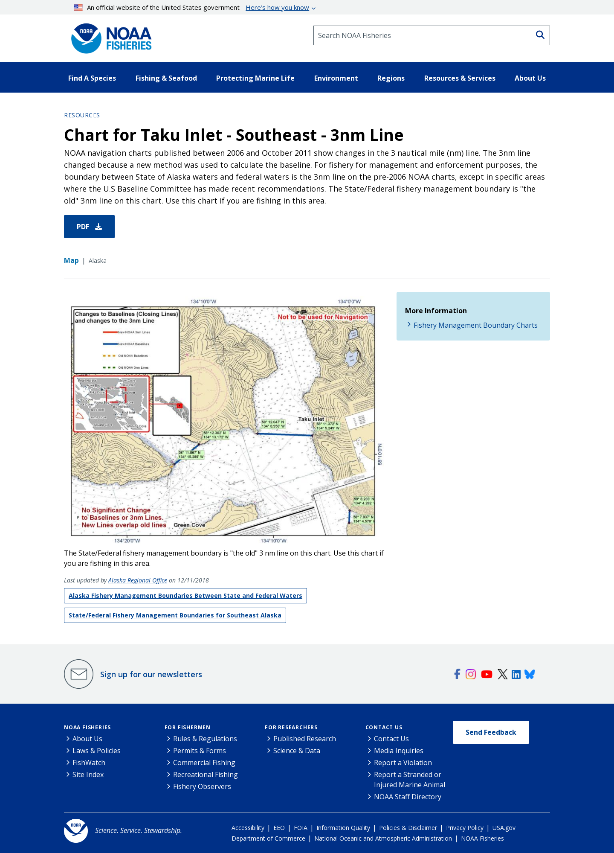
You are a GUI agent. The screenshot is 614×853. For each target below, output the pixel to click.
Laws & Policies (96, 750)
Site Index (88, 774)
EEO (279, 828)
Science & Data (296, 750)
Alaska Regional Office (137, 580)
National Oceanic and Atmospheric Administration (383, 838)
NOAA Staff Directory (407, 796)
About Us (87, 738)
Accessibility (248, 828)
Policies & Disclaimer (408, 828)
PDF (89, 226)
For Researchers (291, 727)
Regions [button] (391, 78)
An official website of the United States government (192, 7)
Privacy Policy (465, 828)
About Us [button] (530, 78)
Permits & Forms (199, 750)
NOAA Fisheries (87, 727)
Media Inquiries (398, 750)
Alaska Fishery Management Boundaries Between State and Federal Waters (185, 595)
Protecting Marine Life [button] (255, 78)
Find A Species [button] (92, 78)
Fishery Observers (202, 786)
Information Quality (343, 828)
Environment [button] (336, 78)
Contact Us (384, 727)
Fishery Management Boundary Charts (476, 325)
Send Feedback (491, 732)
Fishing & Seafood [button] (166, 78)
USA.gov (504, 828)
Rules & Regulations (205, 738)
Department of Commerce (268, 838)
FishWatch (88, 762)
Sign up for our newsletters (151, 674)
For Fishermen (188, 727)
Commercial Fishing (204, 762)
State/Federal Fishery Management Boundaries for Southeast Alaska (175, 615)
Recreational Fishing (205, 774)
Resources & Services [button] (459, 78)
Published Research (304, 738)
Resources (82, 115)
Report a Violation (403, 762)
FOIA (300, 828)
